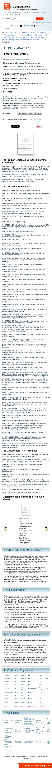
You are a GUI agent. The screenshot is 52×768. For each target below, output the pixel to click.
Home (9, 12)
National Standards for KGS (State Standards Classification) (29, 721)
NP (16, 707)
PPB (23, 707)
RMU (30, 692)
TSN (40, 707)
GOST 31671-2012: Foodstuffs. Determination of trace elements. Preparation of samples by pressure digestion (24, 363)
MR (16, 682)
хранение (14, 108)
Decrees (7, 682)
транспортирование (20, 107)
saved (7, 28)
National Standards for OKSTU (29, 730)
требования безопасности (37, 107)
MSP (16, 689)
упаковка (6, 108)
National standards (8, 179)
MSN (16, 685)
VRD (46, 685)
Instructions (8, 692)
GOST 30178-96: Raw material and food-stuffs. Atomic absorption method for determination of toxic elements (25, 322)
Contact (18, 14)
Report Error (37, 120)
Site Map (26, 758)
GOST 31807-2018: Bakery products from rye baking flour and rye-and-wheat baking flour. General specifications (25, 455)
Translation (17, 12)
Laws (6, 696)
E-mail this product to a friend (16, 120)
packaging (7, 98)
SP (40, 685)
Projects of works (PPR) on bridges (40, 730)
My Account (14, 26)
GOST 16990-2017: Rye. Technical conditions (18, 232)
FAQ (13, 756)
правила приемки (27, 105)
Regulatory (26, 12)
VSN (46, 689)
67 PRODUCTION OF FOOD (23, 174)
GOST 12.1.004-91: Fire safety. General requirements (21, 190)
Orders (23, 682)
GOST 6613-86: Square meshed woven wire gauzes (20, 420)
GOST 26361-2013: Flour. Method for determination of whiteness (24, 240)
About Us (10, 14)
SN (40, 678)
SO (40, 682)
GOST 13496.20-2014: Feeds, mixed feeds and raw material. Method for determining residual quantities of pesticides (23, 212)
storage (40, 98)
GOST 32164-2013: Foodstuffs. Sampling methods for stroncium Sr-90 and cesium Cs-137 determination (26, 398)
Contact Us (32, 756)
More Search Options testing (41, 22)
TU (46, 675)
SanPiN (31, 707)
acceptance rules (24, 97)
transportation (25, 100)
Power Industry (39, 721)
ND (16, 699)
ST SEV (40, 688)
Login (6, 26)
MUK (16, 692)
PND (23, 699)
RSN (30, 699)
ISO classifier (7, 174)
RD (29, 682)
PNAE (23, 696)
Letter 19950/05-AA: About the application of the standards (22, 489)
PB (22, 692)
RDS (30, 685)
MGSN (17, 675)
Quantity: (6, 113)
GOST (6, 689)
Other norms (23, 688)
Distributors (36, 12)
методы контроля (34, 103)
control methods (36, 97)
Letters (6, 699)
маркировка (22, 103)
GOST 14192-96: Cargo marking (13, 222)
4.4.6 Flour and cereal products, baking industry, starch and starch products (25, 170)
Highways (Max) (18, 721)
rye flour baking (16, 98)
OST (23, 685)
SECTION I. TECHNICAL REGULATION (33, 32)
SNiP (40, 675)
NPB (16, 703)
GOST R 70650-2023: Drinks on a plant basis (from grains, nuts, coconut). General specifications (24, 485)
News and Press (21, 756)
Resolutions (32, 689)
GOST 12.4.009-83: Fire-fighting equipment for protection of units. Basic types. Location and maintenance (25, 204)
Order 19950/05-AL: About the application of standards (21, 492)
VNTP (47, 678)
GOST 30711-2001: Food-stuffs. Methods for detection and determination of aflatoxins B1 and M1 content (22, 340)
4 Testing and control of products (30, 35)
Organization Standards (28, 742)
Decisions (7, 678)
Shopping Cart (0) (27, 25)
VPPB (47, 682)
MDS (6, 707)
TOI (40, 699)
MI (15, 678)
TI (39, 696)
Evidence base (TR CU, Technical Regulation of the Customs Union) (8, 742)
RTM (30, 703)
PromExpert (12, 32)
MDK (6, 703)
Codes (6, 675)
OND (23, 675)
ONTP (23, 678)
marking (45, 97)
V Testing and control (9, 35)
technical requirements (11, 100)
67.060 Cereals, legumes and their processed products (24, 175)
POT (23, 703)
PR (29, 675)
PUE (29, 678)
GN (5, 685)
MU (16, 696)
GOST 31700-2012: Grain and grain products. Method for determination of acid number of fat (22, 368)
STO (40, 692)
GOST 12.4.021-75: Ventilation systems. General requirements (24, 208)
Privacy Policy (43, 756)
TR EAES (41, 702)
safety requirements (30, 98)
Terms (43, 12)
